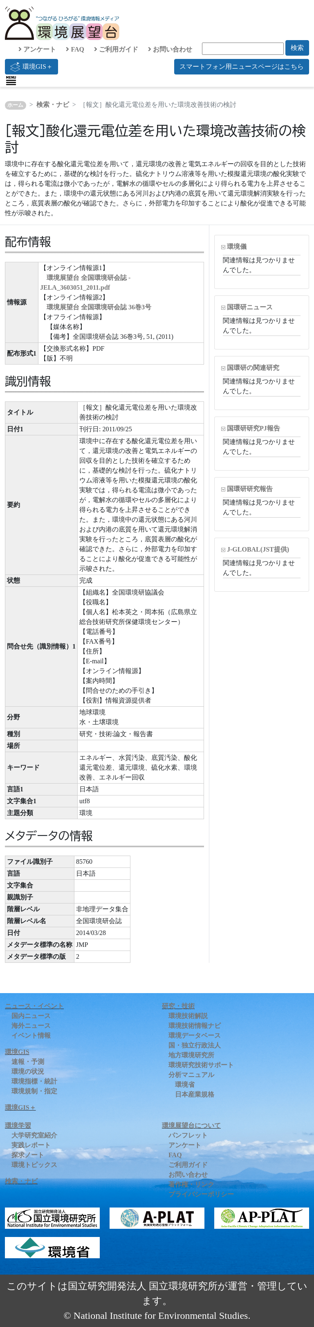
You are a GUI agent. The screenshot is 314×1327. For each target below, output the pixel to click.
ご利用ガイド (116, 49)
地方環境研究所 (191, 1055)
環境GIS (17, 1051)
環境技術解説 (188, 1015)
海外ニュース (31, 1025)
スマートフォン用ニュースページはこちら (241, 66)
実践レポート (31, 1145)
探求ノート (27, 1154)
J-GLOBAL (258, 549)
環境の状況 (27, 1071)
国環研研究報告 (250, 488)
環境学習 (18, 1125)
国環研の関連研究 (253, 367)
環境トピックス (34, 1164)
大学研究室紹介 (34, 1135)
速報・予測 (27, 1061)
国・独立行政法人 (194, 1045)
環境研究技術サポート (201, 1064)
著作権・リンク (191, 1184)
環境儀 (237, 246)
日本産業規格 (194, 1094)
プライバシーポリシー (201, 1194)
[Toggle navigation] (11, 80)
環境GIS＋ (31, 67)
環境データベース (194, 1035)
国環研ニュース (250, 307)
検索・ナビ (52, 104)
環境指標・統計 (34, 1081)
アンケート (37, 49)
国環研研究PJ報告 (253, 428)
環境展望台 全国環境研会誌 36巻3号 (99, 307)
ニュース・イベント (34, 1006)
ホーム (15, 105)
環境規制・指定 (34, 1091)
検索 (297, 47)
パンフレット (188, 1135)
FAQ (75, 49)
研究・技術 (178, 1006)
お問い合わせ (170, 49)
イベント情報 (31, 1035)
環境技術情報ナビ (194, 1025)
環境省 (185, 1084)
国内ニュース (31, 1015)
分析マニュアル (191, 1074)
